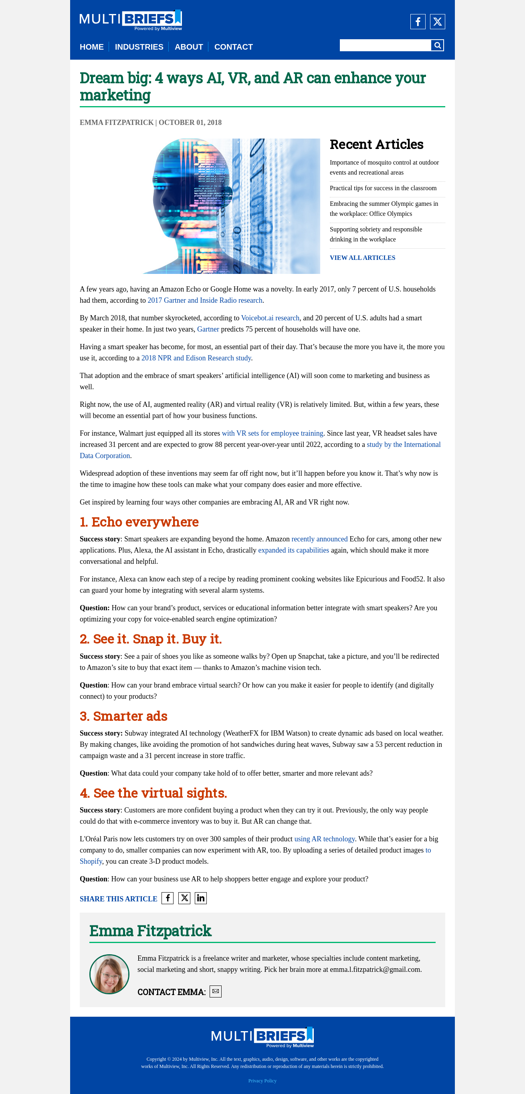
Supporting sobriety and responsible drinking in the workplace (376, 234)
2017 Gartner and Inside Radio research (204, 300)
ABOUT (189, 46)
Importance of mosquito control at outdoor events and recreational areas (384, 167)
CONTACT (233, 46)
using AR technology (325, 839)
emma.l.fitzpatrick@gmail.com (375, 969)
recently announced (319, 539)
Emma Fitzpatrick (117, 123)
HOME (92, 46)
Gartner (208, 329)
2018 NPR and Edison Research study (196, 358)
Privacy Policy (262, 1081)
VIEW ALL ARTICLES (363, 257)
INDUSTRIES (139, 46)
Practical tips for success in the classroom (383, 188)
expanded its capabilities (293, 550)
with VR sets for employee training (272, 433)
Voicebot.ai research (270, 318)
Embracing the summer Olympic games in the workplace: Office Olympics (384, 208)
